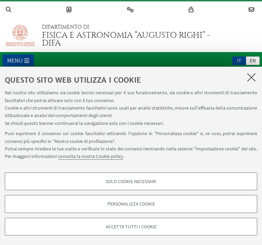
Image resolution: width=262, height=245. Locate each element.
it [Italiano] (239, 60)
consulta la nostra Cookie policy (90, 156)
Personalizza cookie (131, 204)
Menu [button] (18, 60)
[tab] (239, 60)
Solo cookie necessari (131, 181)
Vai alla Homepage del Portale (20, 35)
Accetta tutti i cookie (131, 227)
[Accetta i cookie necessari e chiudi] (251, 77)
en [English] (253, 60)
